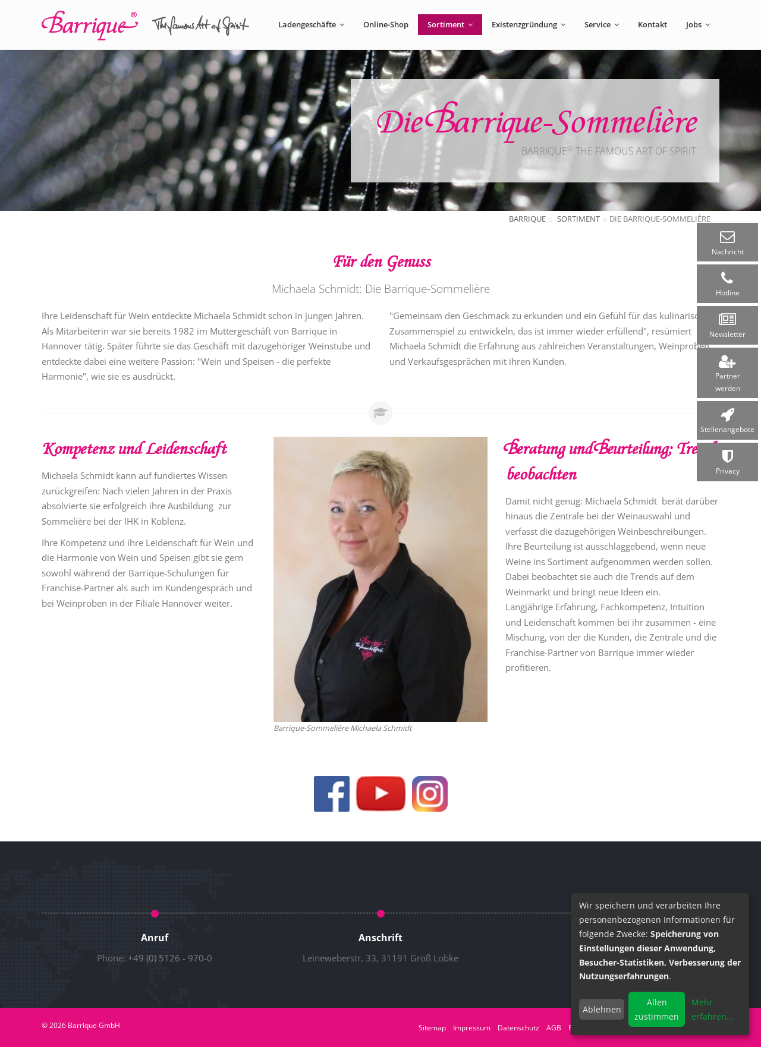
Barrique (527, 218)
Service (601, 24)
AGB (553, 1028)
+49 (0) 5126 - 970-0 (170, 958)
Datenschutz (518, 1028)
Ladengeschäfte (311, 24)
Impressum (471, 1028)
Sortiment (450, 24)
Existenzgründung (528, 24)
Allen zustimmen (656, 1009)
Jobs (698, 24)
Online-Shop (385, 24)
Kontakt (652, 24)
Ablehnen (602, 1009)
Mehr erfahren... (712, 1009)
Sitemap (432, 1028)
